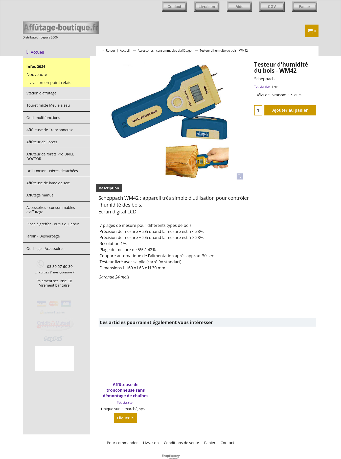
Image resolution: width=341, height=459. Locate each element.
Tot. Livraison (262, 86)
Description (109, 188)
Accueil (35, 52)
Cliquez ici (125, 417)
